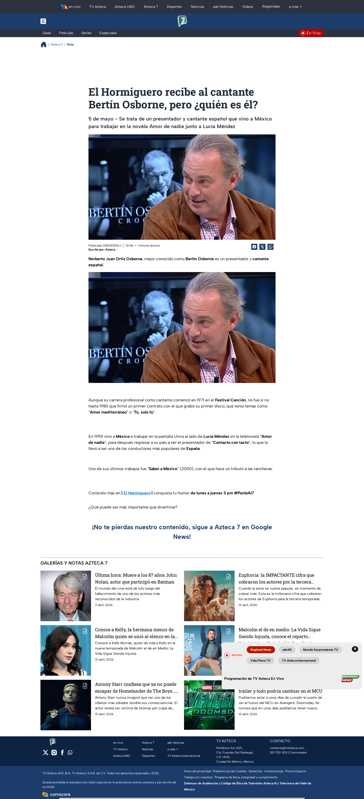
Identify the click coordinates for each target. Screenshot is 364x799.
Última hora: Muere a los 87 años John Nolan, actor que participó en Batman (136, 578)
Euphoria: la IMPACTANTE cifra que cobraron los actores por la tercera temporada (276, 578)
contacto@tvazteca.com (287, 748)
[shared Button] (270, 247)
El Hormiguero (137, 493)
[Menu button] (60, 21)
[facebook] (62, 754)
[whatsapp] (70, 753)
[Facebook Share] (254, 247)
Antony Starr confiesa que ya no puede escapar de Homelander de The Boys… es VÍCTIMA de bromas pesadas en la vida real (135, 687)
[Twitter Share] (262, 247)
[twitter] (45, 754)
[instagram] (54, 754)
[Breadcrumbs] (45, 44)
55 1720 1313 (278, 752)
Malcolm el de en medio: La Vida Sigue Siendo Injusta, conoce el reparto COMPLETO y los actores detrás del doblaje (280, 632)
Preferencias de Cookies (230, 771)
